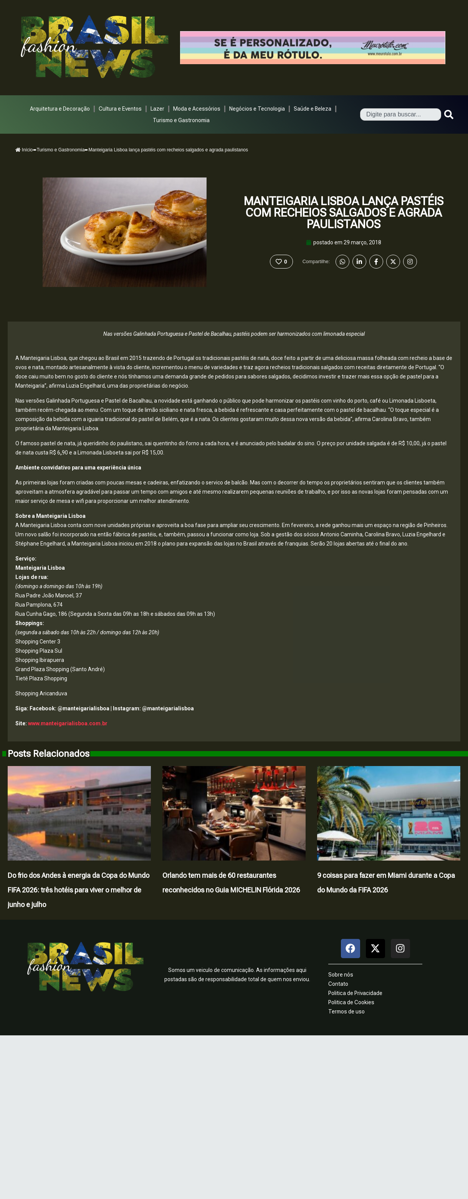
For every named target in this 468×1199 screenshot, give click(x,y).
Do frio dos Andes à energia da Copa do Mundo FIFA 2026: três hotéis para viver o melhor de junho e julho (78, 890)
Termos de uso (346, 1011)
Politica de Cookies (351, 1002)
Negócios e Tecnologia (257, 109)
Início (24, 150)
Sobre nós (340, 975)
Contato (338, 984)
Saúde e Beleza (312, 109)
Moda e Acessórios (196, 109)
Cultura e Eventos (120, 109)
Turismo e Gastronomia (181, 120)
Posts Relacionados (48, 753)
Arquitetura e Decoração (60, 109)
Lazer (157, 109)
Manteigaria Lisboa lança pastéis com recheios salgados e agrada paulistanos (343, 212)
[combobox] (400, 114)
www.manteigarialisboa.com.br (67, 723)
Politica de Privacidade (355, 993)
